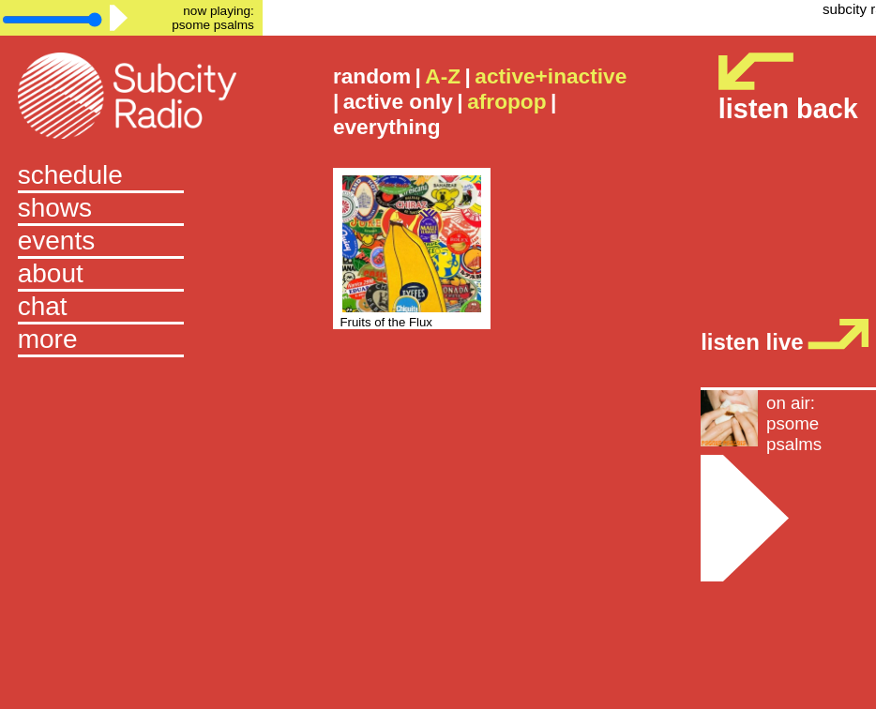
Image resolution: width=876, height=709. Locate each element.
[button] (132, 340)
